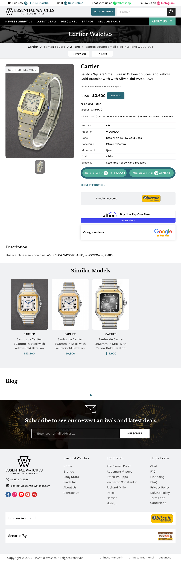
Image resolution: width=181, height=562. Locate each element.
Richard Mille (116, 487)
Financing (157, 477)
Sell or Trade (109, 21)
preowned (69, 21)
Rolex (111, 493)
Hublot (112, 503)
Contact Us (71, 493)
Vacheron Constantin (122, 482)
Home (67, 466)
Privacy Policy (160, 487)
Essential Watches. (45, 558)
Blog (153, 482)
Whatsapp (122, 3)
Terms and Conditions (158, 500)
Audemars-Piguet (119, 471)
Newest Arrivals (18, 21)
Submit (171, 12)
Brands (88, 21)
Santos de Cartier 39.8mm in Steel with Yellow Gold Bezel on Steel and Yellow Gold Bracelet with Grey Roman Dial (111, 344)
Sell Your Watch (103, 11)
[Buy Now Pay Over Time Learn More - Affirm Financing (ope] (128, 216)
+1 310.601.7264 (36, 3)
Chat (153, 466)
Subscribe (134, 433)
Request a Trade (92, 110)
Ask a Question (91, 104)
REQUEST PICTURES (93, 185)
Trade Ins (70, 482)
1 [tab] (91, 395)
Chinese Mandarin (112, 557)
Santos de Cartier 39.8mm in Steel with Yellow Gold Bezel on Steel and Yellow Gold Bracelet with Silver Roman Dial (29, 344)
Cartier (29, 334)
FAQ (153, 471)
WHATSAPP (151, 173)
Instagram (166, 3)
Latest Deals (46, 21)
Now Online (73, 3)
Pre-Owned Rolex (119, 466)
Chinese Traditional (141, 557)
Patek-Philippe (117, 477)
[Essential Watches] (29, 11)
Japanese (165, 557)
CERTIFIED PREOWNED (22, 69)
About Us (162, 21)
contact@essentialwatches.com (28, 485)
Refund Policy (160, 493)
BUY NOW (115, 95)
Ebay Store (71, 477)
